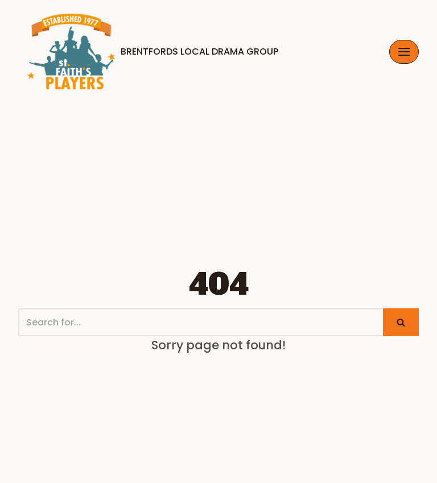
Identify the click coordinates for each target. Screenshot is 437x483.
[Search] (200, 322)
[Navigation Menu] (404, 52)
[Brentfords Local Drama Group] (148, 51)
